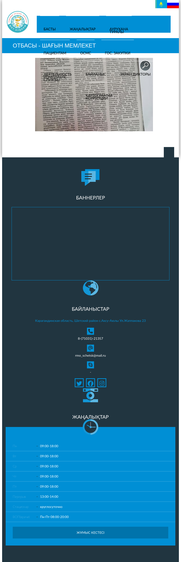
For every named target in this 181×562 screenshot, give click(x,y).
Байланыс (96, 74)
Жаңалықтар (82, 29)
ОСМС (85, 53)
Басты (50, 29)
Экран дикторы (135, 74)
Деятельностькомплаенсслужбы (58, 77)
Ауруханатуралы (119, 30)
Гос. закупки (117, 53)
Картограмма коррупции (99, 96)
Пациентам (55, 53)
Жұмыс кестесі (90, 532)
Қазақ (159, 2)
